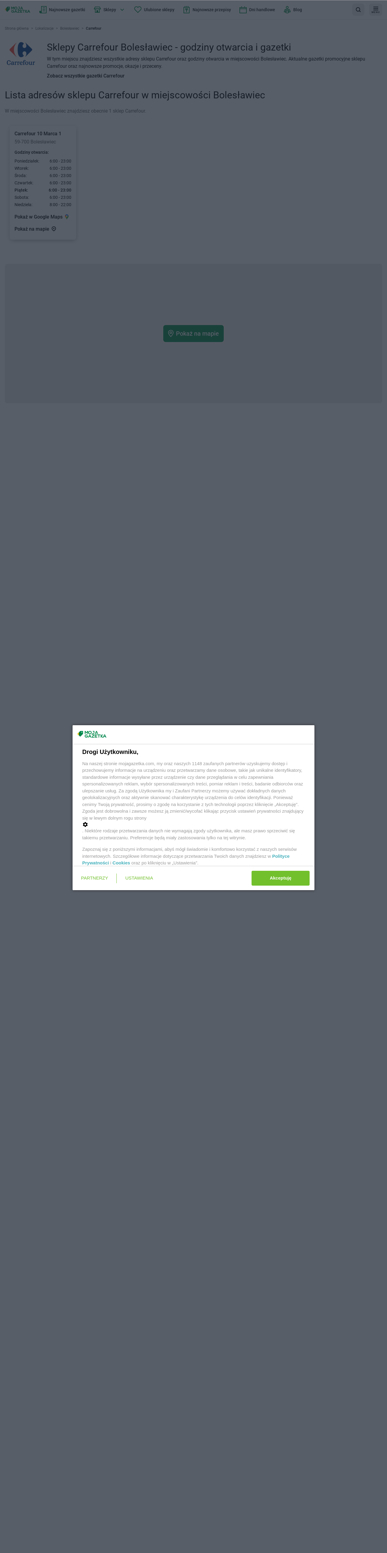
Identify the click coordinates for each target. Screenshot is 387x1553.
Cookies (121, 862)
